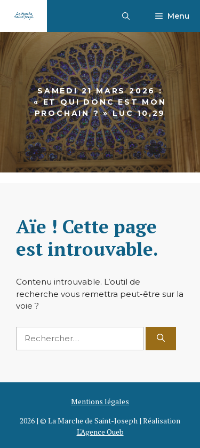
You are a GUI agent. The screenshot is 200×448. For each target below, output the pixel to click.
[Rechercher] (161, 339)
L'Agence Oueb (100, 432)
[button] (125, 16)
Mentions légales (100, 401)
